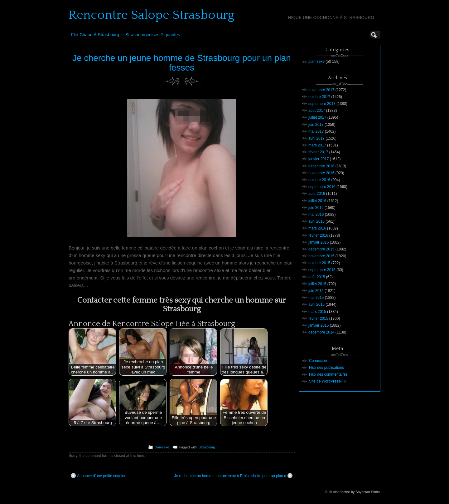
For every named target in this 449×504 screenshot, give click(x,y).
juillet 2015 (317, 284)
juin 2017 (316, 124)
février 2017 (318, 152)
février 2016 (318, 235)
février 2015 (318, 318)
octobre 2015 (319, 263)
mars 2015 (317, 311)
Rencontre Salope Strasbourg (151, 15)
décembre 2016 (321, 166)
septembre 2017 (322, 103)
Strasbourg (207, 447)
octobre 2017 (319, 97)
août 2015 (316, 277)
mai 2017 (316, 131)
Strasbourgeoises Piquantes (152, 34)
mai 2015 (316, 297)
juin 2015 (316, 291)
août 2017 (316, 110)
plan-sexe (161, 447)
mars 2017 (317, 145)
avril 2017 (316, 138)
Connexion (318, 360)
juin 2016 (316, 207)
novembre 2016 (321, 173)
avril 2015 (316, 304)
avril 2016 (316, 221)
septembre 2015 (322, 270)
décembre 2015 (321, 249)
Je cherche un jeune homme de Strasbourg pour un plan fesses (181, 62)
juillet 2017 (317, 117)
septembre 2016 (322, 187)
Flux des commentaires (328, 374)
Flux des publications (326, 367)
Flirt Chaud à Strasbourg (95, 34)
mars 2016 (317, 228)
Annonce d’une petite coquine (98, 475)
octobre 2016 (319, 180)
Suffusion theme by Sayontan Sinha (352, 492)
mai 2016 (316, 214)
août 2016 (316, 193)
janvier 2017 (318, 159)
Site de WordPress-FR (327, 381)
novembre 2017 (321, 90)
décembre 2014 (321, 332)
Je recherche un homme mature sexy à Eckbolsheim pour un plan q (233, 475)
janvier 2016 (318, 242)
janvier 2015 (318, 325)
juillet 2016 (317, 201)
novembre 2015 (321, 256)
